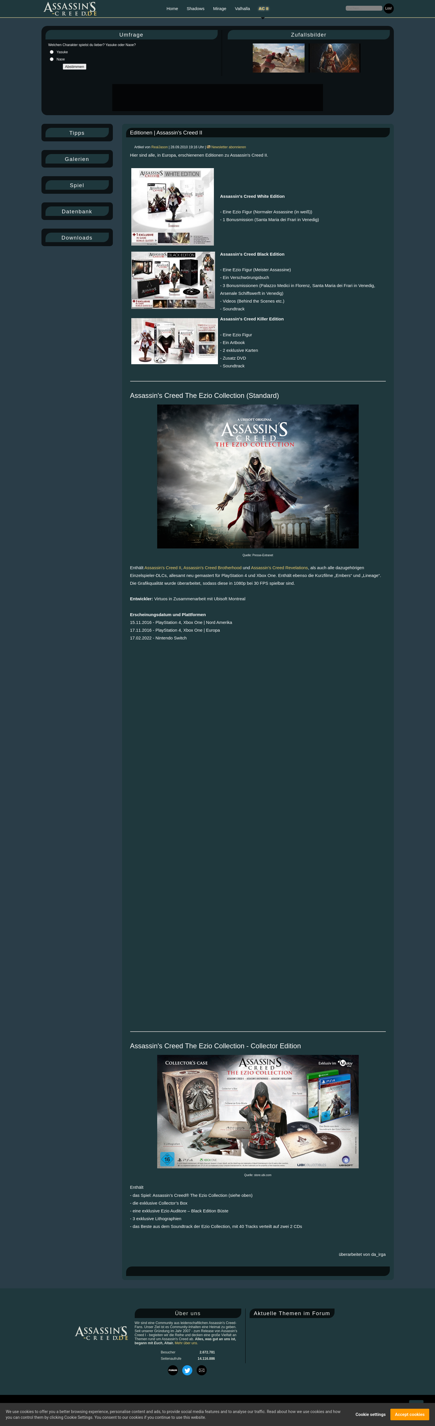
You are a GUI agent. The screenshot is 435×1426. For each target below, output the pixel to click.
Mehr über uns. (186, 1343)
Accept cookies (410, 1414)
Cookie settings (371, 1414)
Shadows (196, 8)
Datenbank (77, 211)
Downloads (76, 238)
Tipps (77, 133)
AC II (263, 8)
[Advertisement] (217, 98)
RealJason (159, 147)
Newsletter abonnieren (226, 147)
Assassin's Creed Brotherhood (212, 567)
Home (172, 8)
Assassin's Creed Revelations (279, 567)
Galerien (77, 159)
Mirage (219, 8)
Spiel (77, 185)
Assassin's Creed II (163, 567)
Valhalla (242, 8)
